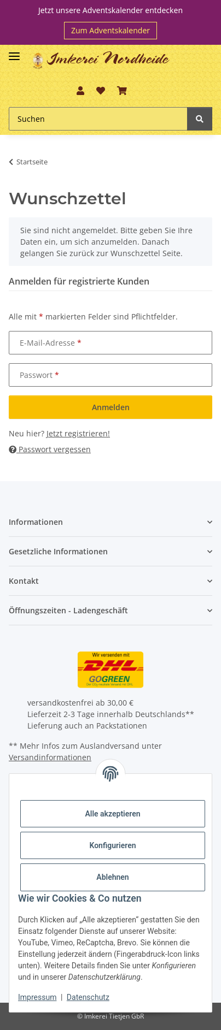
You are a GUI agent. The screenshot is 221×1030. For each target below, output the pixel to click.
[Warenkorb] (122, 91)
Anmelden (111, 407)
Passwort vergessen (50, 449)
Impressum (37, 997)
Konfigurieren (112, 845)
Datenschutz (88, 997)
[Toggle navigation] (14, 51)
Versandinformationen (50, 757)
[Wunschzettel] (100, 91)
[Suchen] (98, 119)
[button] (80, 91)
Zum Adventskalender (110, 30)
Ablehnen (112, 877)
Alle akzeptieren (112, 813)
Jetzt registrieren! (78, 433)
